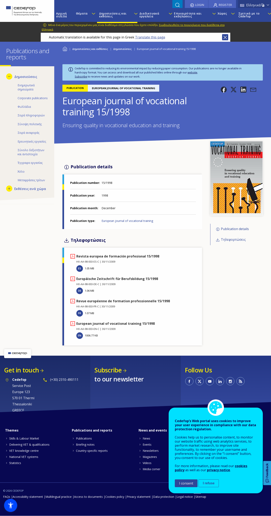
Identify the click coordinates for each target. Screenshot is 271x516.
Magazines (150, 457)
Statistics (15, 463)
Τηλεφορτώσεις (233, 239)
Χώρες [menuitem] (222, 13)
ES (79, 268)
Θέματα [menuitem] (82, 13)
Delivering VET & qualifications (29, 444)
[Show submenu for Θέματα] (93, 15)
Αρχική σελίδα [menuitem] (61, 14)
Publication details (235, 229)
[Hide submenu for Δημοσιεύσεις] (9, 76)
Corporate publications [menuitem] (33, 98)
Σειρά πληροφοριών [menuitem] (31, 115)
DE (79, 290)
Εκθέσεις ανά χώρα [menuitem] (30, 189)
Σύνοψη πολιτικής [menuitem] (30, 124)
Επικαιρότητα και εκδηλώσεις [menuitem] (187, 14)
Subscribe (81, 76)
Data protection (163, 497)
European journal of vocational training (127, 221)
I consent (186, 483)
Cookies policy (114, 497)
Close (225, 37)
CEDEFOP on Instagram (230, 381)
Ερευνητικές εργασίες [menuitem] (32, 141)
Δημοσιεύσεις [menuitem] (25, 76)
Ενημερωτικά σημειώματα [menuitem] (26, 87)
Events (147, 444)
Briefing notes (85, 444)
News (146, 438)
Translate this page (150, 37)
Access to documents (88, 497)
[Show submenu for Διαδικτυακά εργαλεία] (169, 15)
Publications (84, 438)
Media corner (151, 469)
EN (79, 335)
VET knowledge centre (24, 451)
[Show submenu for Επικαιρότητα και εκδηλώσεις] (213, 15)
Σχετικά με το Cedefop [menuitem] (249, 14)
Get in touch (21, 370)
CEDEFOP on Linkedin (220, 381)
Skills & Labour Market (24, 438)
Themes (11, 430)
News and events (153, 430)
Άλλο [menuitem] (21, 171)
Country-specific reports (92, 451)
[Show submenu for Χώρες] (232, 15)
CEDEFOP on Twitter (199, 381)
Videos (147, 463)
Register (225, 5)
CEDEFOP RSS (240, 381)
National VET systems (23, 457)
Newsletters (151, 451)
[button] (224, 89)
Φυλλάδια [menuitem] (24, 107)
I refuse (209, 483)
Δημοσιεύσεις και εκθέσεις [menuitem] (112, 14)
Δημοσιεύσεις (122, 49)
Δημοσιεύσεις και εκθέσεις (90, 49)
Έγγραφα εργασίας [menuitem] (30, 163)
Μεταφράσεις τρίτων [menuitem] (31, 180)
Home (65, 48)
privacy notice (218, 470)
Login (199, 5)
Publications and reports (92, 430)
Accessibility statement (28, 497)
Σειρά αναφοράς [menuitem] (28, 133)
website (192, 72)
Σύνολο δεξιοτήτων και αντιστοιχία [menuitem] (31, 152)
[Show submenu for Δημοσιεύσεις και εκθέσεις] (134, 15)
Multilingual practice (58, 497)
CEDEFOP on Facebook (189, 381)
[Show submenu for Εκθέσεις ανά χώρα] (9, 188)
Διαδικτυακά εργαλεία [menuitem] (149, 14)
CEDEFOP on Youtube (210, 381)
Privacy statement (139, 497)
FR (79, 313)
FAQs (6, 497)
